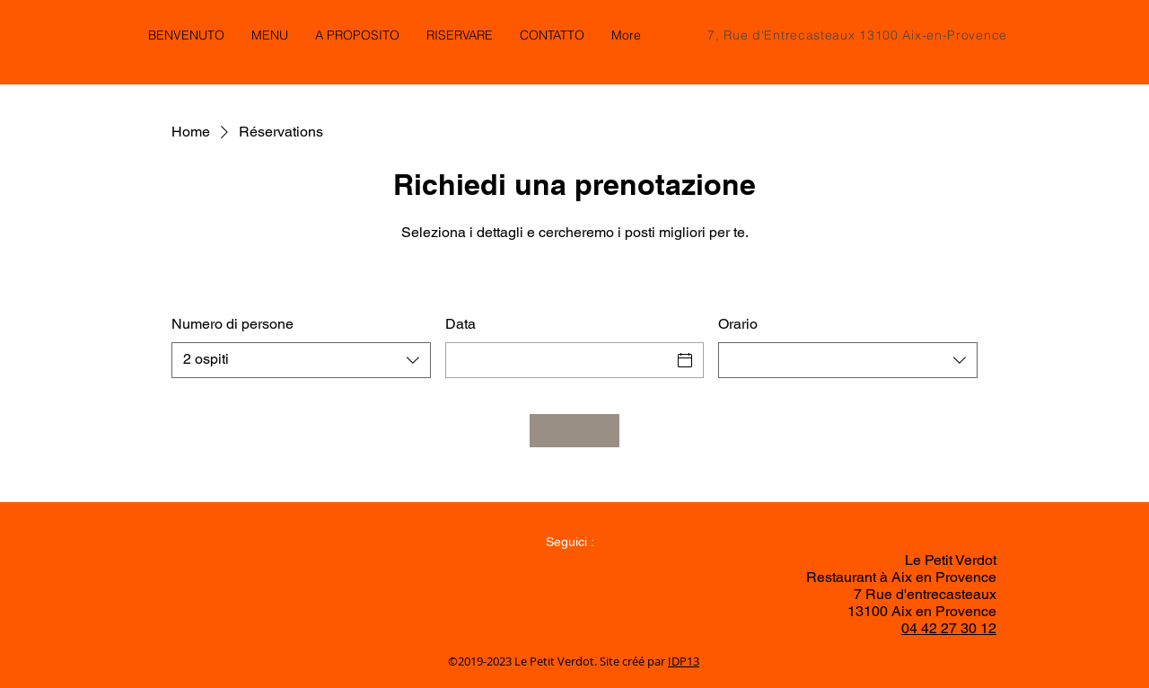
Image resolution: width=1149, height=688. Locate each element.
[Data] (558, 360)
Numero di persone (232, 323)
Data (460, 323)
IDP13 (683, 661)
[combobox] (301, 360)
